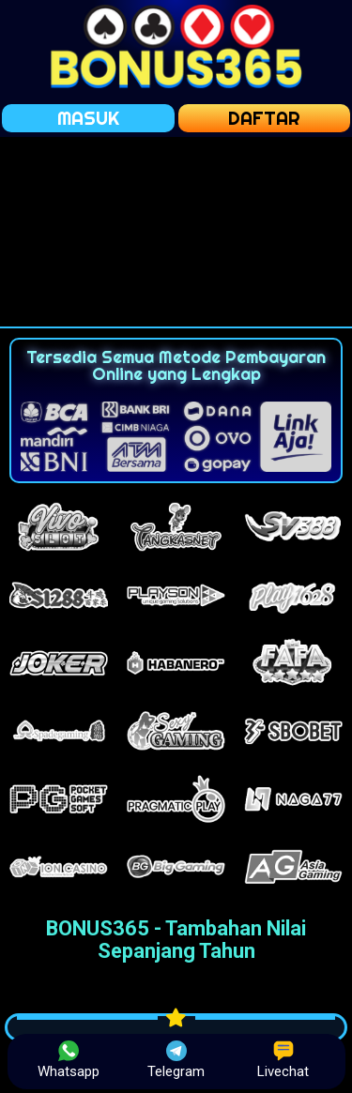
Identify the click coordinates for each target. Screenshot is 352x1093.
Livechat (283, 1060)
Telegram (176, 1060)
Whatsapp (68, 1060)
